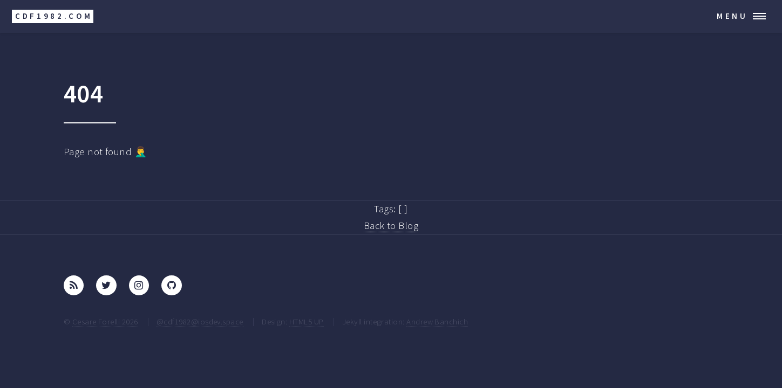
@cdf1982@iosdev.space (200, 321)
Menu (732, 16)
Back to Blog (391, 225)
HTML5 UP (306, 321)
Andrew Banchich (437, 321)
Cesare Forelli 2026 (105, 321)
